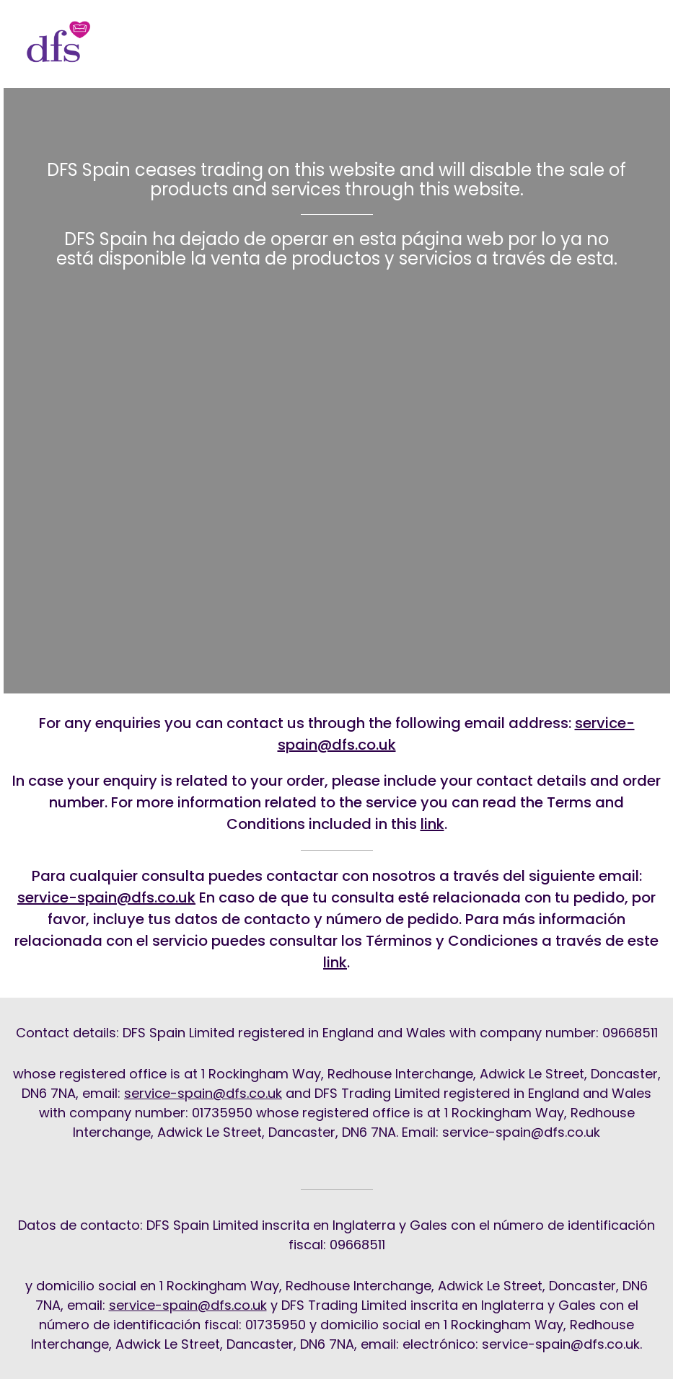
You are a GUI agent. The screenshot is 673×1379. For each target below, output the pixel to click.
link (432, 824)
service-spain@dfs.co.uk (106, 897)
